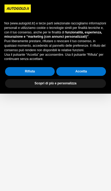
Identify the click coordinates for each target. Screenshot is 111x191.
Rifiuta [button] (30, 71)
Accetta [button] (81, 71)
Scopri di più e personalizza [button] (55, 83)
